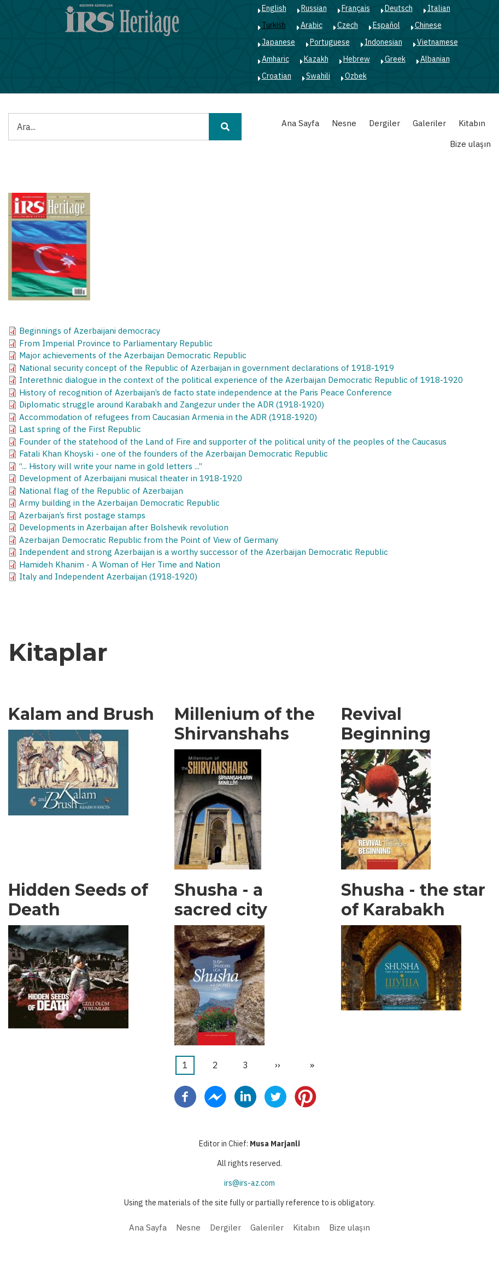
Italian (438, 8)
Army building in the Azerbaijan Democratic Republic (119, 503)
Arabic (311, 25)
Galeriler (429, 123)
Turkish (274, 25)
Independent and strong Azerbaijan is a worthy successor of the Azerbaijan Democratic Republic (203, 552)
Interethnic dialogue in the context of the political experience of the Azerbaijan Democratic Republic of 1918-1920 (241, 380)
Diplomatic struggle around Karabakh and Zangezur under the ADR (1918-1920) (171, 404)
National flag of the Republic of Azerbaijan (101, 491)
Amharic (275, 59)
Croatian (276, 76)
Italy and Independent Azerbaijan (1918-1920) (108, 576)
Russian (314, 8)
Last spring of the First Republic (80, 429)
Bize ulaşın (470, 144)
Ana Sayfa (300, 123)
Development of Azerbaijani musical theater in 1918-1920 (130, 478)
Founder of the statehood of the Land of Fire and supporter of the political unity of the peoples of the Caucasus (233, 441)
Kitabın (472, 123)
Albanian (435, 59)
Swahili (318, 76)
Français (356, 8)
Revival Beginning (386, 724)
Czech (347, 25)
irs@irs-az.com (249, 1183)
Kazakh (316, 59)
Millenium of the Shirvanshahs (244, 724)
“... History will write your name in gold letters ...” (110, 466)
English (274, 8)
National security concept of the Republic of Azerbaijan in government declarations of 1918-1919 (206, 368)
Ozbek (356, 76)
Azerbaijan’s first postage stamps (82, 515)
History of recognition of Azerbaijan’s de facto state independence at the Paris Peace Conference (205, 392)
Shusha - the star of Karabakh (413, 900)
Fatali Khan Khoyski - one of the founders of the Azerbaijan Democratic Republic (173, 453)
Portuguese (330, 42)
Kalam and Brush (81, 714)
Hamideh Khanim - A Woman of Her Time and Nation (119, 564)
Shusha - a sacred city (220, 900)
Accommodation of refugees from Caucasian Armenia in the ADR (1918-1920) (168, 417)
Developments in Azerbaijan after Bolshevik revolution (123, 527)
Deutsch (399, 8)
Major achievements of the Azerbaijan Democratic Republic (132, 355)
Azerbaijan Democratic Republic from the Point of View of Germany (148, 540)
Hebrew (356, 59)
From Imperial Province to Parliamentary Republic (116, 343)
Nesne (344, 123)
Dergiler (384, 123)
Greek (395, 59)
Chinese (428, 25)
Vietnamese (437, 42)
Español (386, 25)
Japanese (278, 42)
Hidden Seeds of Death (78, 900)
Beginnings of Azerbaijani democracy (89, 331)
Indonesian (383, 42)
